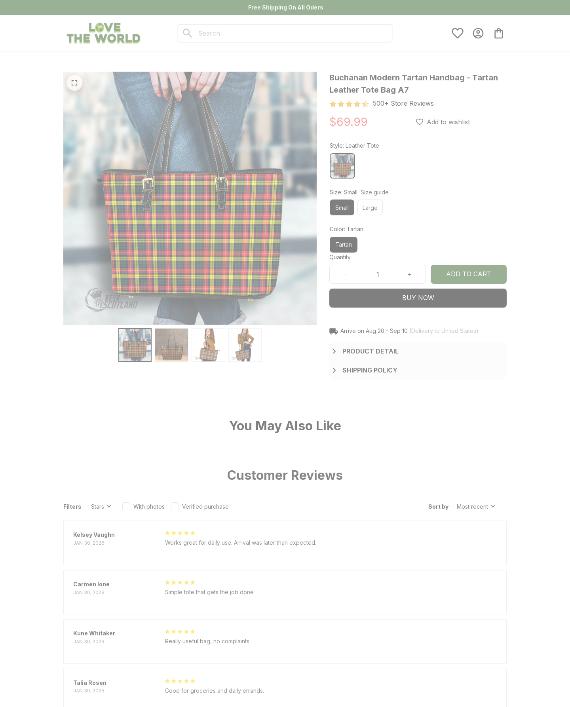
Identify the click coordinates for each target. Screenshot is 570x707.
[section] (403, 103)
